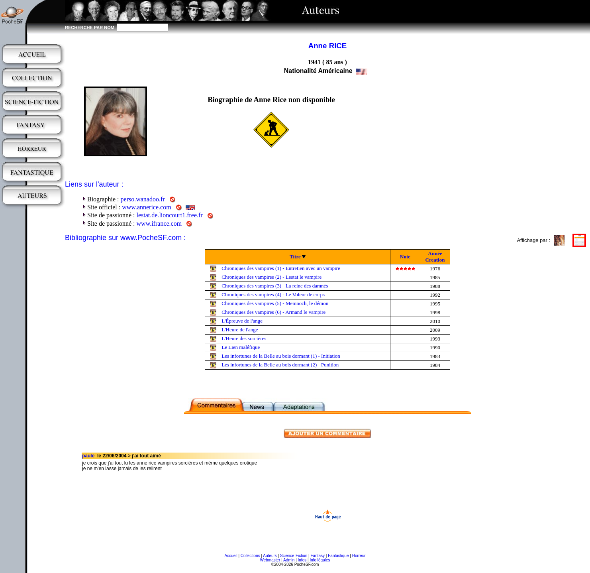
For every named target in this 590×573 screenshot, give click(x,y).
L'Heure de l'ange (239, 330)
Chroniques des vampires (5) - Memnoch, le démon (274, 303)
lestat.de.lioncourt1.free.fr (170, 215)
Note (405, 257)
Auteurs (269, 555)
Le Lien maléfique (240, 347)
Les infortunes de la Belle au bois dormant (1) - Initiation (280, 356)
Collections (250, 555)
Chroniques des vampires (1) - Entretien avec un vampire (280, 268)
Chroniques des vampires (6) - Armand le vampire (273, 312)
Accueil (230, 555)
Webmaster (270, 560)
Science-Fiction (293, 555)
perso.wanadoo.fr (143, 199)
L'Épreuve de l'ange (242, 321)
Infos (302, 560)
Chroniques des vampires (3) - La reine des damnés (274, 286)
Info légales (320, 560)
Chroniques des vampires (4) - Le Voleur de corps (273, 294)
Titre (295, 257)
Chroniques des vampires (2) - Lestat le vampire (271, 277)
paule (88, 456)
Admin (288, 560)
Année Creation (435, 256)
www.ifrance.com (159, 223)
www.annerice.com (146, 207)
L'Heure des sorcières (243, 338)
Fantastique (338, 555)
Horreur (359, 555)
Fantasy (318, 555)
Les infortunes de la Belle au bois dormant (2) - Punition (280, 365)
